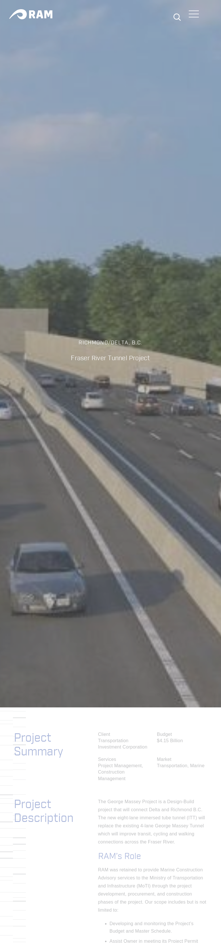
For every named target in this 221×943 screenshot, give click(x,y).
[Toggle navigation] (194, 15)
